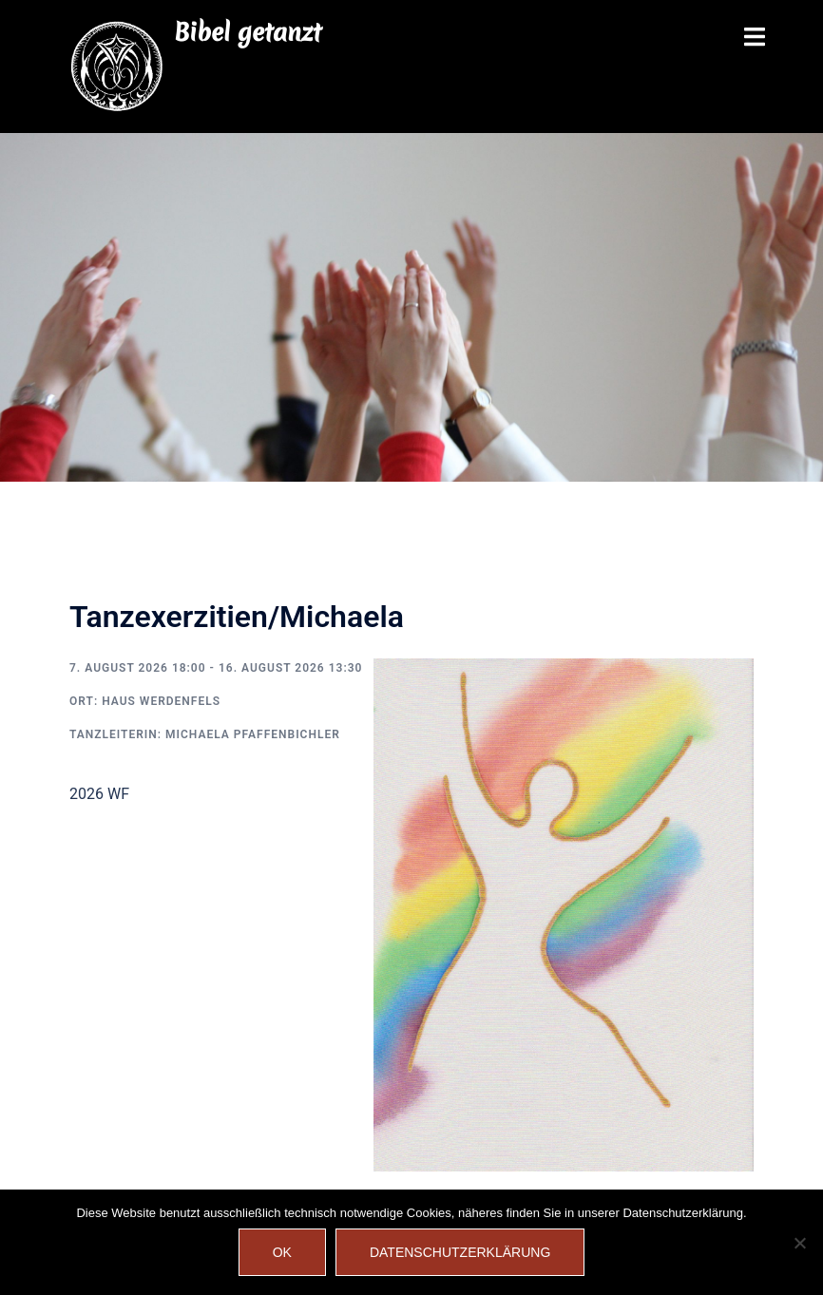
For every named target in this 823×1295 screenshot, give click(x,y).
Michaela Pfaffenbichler (252, 734)
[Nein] (799, 1242)
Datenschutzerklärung (460, 1252)
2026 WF (99, 794)
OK (282, 1252)
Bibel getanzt (247, 32)
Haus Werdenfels (161, 701)
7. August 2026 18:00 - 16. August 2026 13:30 (215, 668)
